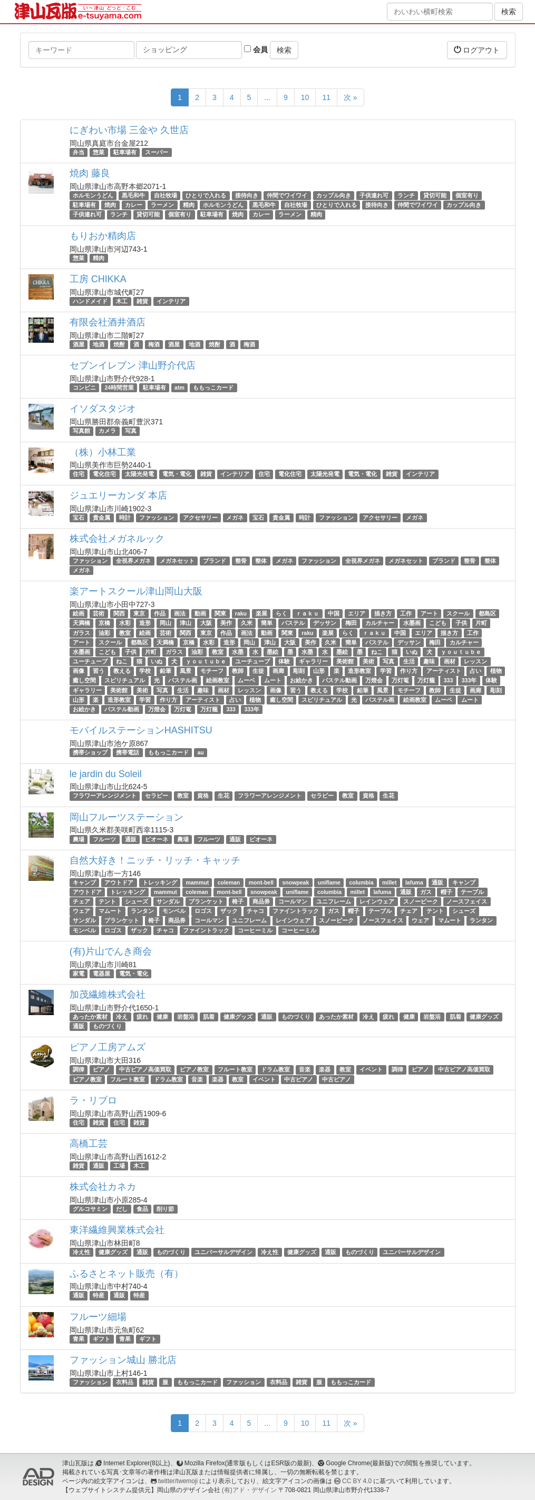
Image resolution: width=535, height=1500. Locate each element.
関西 (119, 613)
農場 (78, 839)
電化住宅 (104, 474)
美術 (368, 661)
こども (437, 623)
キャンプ (84, 882)
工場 (119, 1166)
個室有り (467, 195)
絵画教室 (217, 681)
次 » (350, 97)
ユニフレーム (333, 901)
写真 (131, 431)
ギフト (101, 1339)
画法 (180, 613)
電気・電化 (176, 474)
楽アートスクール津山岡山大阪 (136, 591)
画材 (449, 661)
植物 (496, 671)
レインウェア (376, 901)
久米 (246, 623)
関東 (220, 613)
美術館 (345, 661)
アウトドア (118, 882)
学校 (145, 671)
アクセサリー (200, 517)
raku (241, 613)
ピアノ (101, 1069)
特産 (98, 1296)
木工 (122, 301)
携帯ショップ (90, 752)
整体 (261, 561)
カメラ (107, 431)
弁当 (78, 152)
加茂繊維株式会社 (107, 994)
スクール (458, 613)
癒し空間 (84, 681)
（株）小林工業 (103, 452)
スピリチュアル (124, 681)
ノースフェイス (466, 901)
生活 (409, 661)
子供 (461, 623)
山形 (319, 671)
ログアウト (477, 49)
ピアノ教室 (194, 1069)
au (200, 752)
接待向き (246, 195)
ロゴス (203, 911)
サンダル (168, 901)
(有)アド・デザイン (249, 1490)
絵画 (78, 613)
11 (326, 97)
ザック (229, 911)
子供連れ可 (373, 195)
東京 (139, 613)
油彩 (104, 633)
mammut (197, 882)
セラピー (156, 795)
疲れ (142, 1017)
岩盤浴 (185, 1017)
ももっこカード (213, 387)
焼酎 (119, 344)
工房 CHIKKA (98, 279)
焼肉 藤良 (90, 173)
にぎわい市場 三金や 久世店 (129, 130)
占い (475, 671)
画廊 (278, 671)
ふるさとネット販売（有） (126, 1273)
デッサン (324, 623)
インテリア (171, 301)
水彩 (125, 623)
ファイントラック (296, 911)
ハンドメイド (90, 301)
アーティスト (443, 671)
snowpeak (295, 882)
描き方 (383, 613)
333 (448, 681)
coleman (229, 882)
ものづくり (295, 1017)
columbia (361, 882)
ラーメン (162, 205)
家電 (78, 973)
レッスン (475, 661)
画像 (78, 671)
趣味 (429, 661)
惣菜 (98, 152)
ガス (426, 892)
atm (179, 387)
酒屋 (78, 344)
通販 (131, 839)
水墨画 (412, 623)
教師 (238, 671)
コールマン (292, 901)
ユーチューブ (90, 661)
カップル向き (333, 195)
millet (389, 882)
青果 (78, 1339)
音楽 (304, 1069)
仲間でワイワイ (287, 195)
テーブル (472, 892)
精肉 (188, 205)
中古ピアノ (298, 1079)
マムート (110, 911)
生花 (223, 795)
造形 (145, 623)
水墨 (238, 652)
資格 (203, 795)
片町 (481, 623)
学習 (386, 671)
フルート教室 (235, 1069)
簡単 (267, 623)
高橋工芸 (89, 1143)
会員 (256, 49)
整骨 (241, 561)
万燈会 (374, 681)
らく (281, 613)
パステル (293, 623)
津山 (185, 623)
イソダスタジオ (103, 408)
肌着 (209, 1017)
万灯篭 (400, 681)
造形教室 (359, 671)
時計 (125, 517)
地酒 (98, 344)
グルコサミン (90, 1209)
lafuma (414, 882)
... (267, 97)
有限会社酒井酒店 (107, 322)
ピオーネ (156, 839)
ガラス (81, 633)
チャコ (255, 911)
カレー (133, 205)
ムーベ (246, 681)
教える (122, 671)
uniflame (329, 882)
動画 (200, 613)
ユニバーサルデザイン (223, 1252)
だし (122, 1209)
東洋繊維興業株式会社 (117, 1230)
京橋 (104, 623)
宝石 (78, 517)
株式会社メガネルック (117, 538)
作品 (160, 613)
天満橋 (81, 623)
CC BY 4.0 (357, 1481)
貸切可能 (434, 195)
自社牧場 (165, 195)
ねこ (377, 652)
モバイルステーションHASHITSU (141, 730)
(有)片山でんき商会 (111, 951)
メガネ (235, 517)
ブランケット (206, 901)
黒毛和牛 (133, 195)
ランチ (406, 195)
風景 (185, 671)
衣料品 (124, 1382)
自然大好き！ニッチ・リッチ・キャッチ (155, 860)
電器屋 (101, 973)
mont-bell (261, 882)
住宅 (78, 474)
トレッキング (159, 882)
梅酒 (154, 344)
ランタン (142, 911)
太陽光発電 (139, 474)
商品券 (261, 901)
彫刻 (299, 671)
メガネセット (177, 561)
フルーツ (104, 839)
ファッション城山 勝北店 (123, 1360)
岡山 (165, 623)
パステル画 (182, 681)
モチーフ (211, 671)
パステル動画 (339, 681)
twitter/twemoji (178, 1481)
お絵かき (301, 681)
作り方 (408, 671)
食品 (142, 1209)
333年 (469, 681)
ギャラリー (313, 661)
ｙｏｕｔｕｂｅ (461, 652)
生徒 (258, 671)
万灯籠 (426, 681)
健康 (162, 1017)
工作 (406, 613)
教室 (125, 633)
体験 (284, 661)
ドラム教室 (275, 1069)
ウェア (81, 911)
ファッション (156, 517)
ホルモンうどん (93, 195)
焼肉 (110, 205)
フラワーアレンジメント (105, 795)
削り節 (165, 1209)
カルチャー (379, 623)
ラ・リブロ (93, 1100)
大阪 (206, 623)
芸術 (98, 613)
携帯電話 (127, 752)
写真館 (81, 431)
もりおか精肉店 (103, 236)
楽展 (261, 613)
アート (429, 613)
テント (107, 901)
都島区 (487, 613)
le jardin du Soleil (106, 774)
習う (98, 671)
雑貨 (142, 301)
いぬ (411, 652)
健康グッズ (237, 1017)
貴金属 (101, 517)
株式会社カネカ (103, 1186)
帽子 (446, 892)
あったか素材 (90, 1017)
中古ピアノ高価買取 (145, 1069)
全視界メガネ (133, 561)
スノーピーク (420, 901)
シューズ (136, 901)
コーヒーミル (255, 930)
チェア (81, 901)
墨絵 (272, 652)
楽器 (324, 1069)
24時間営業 (119, 387)
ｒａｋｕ (307, 613)
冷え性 (81, 1252)
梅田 (351, 623)
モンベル (174, 911)
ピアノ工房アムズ (107, 1047)
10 (305, 97)
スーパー (156, 152)
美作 (226, 623)
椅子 (238, 901)
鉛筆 (165, 671)
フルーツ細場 (98, 1317)
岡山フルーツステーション (126, 817)
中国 (333, 613)
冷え (122, 1017)
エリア (356, 613)
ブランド (214, 561)
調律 (78, 1069)
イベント (371, 1069)
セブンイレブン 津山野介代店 (133, 365)
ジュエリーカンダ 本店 (118, 495)
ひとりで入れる (206, 195)
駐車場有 (125, 152)
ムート (272, 681)
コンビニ (84, 387)
